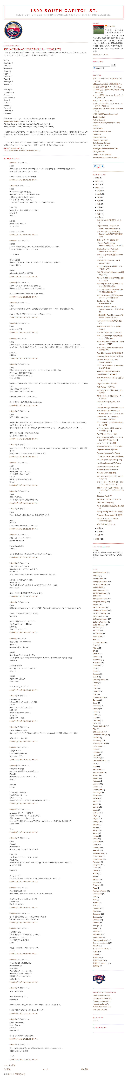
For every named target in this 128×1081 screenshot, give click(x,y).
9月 (98, 201)
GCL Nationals (98, 732)
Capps (95, 683)
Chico (95, 688)
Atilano (95, 648)
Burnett (95, 677)
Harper (95, 755)
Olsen (95, 845)
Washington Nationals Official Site (105, 149)
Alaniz (95, 639)
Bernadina (96, 662)
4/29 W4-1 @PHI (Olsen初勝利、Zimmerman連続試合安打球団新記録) (110, 234)
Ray (94, 876)
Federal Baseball (99, 120)
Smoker (96, 902)
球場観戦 (96, 954)
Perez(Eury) (97, 856)
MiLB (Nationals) (99, 152)
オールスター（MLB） (101, 949)
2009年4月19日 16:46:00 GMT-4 (24, 954)
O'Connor (96, 842)
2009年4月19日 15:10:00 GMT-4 (24, 529)
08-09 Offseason (99, 590)
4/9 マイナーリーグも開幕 (106, 443)
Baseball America (99, 137)
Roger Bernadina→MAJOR (107, 384)
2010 (97, 184)
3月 (98, 528)
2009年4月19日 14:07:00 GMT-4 (24, 333)
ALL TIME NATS (99, 642)
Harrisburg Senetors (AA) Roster (109, 463)
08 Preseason (98, 579)
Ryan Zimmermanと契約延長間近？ (110, 353)
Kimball (95, 778)
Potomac (96, 862)
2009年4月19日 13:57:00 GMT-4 (24, 297)
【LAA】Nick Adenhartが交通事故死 (110, 456)
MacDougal (97, 792)
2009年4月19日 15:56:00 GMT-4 (24, 721)
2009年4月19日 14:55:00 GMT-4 (24, 485)
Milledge (96, 821)
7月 (98, 207)
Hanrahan (96, 752)
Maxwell (96, 807)
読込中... (96, 1021)
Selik (94, 897)
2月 (98, 531)
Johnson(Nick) (98, 772)
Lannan (95, 784)
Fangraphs (97, 134)
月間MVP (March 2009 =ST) (107, 470)
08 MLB (96, 576)
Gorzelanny (97, 741)
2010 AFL (96, 628)
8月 (98, 204)
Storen (95, 911)
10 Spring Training (99, 613)
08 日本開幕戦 (98, 587)
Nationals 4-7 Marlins (11, 121)
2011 (97, 181)
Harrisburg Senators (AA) (102, 998)
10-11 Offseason (99, 616)
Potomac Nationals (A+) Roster (108, 453)
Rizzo (95, 888)
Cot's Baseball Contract (101, 143)
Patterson (96, 848)
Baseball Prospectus (100, 140)
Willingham (97, 934)
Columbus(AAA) (99, 697)
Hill (94, 764)
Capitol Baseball (99, 117)
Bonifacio (96, 665)
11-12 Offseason (99, 625)
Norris (95, 839)
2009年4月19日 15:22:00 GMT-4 (24, 596)
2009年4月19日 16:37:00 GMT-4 (24, 908)
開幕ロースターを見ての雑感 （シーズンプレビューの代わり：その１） (110, 490)
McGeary (96, 813)
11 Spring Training (99, 622)
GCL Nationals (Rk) (100, 1010)
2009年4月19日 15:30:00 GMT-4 (24, 633)
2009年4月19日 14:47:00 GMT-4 (24, 439)
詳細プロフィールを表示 (100, 54)
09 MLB (96, 596)
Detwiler (96, 709)
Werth (95, 928)
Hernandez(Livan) (99, 761)
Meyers (95, 819)
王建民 (95, 952)
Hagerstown (97, 746)
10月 (99, 197)
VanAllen (96, 920)
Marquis (96, 795)
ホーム (45, 1069)
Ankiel (95, 645)
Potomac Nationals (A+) (101, 1001)
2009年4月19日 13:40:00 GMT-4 (24, 180)
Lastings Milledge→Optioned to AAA (110, 408)
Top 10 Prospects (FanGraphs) (108, 371)
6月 (98, 210)
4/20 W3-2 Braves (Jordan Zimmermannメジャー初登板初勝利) (110, 309)
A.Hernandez (98, 636)
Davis (95, 703)
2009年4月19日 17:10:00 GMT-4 (24, 1039)
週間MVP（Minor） (100, 963)
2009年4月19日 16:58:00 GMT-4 (24, 982)
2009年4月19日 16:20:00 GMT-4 (24, 804)
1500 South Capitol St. (64, 11)
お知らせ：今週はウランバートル (109, 332)
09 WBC (96, 605)
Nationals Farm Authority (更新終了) (106, 157)
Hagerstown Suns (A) (101, 1004)
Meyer (95, 816)
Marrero (96, 798)
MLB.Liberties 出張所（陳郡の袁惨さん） (108, 84)
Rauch (95, 873)
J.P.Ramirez (97, 769)
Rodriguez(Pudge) (99, 891)
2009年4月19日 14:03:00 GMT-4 (24, 317)
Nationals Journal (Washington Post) (106, 123)
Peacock (96, 850)
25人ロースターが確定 (105, 503)
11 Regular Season (100, 619)
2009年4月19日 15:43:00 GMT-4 (24, 690)
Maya (95, 810)
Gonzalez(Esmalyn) (100, 735)
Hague (95, 749)
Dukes (95, 714)
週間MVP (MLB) (99, 960)
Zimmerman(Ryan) (100, 940)
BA (94, 651)
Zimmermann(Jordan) (101, 943)
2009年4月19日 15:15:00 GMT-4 (24, 557)
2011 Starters (98, 633)
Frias (95, 729)
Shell (95, 900)
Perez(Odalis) (98, 859)
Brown (95, 671)
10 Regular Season (100, 610)
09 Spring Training (99, 602)
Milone (95, 824)
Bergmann (96, 660)
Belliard (95, 657)
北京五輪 (96, 966)
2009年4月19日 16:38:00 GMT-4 (24, 923)
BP (94, 668)
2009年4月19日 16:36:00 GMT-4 (24, 882)
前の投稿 (84, 1069)
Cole (94, 694)
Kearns (95, 775)
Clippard (96, 691)
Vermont (96, 923)
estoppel (13, 163)
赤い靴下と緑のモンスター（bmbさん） (108, 87)
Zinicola (96, 946)
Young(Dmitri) (98, 937)
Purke (95, 868)
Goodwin (96, 738)
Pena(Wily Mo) (98, 853)
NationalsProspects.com (102, 131)
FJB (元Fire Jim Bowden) (102, 155)
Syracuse (96, 917)
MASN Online (98, 129)
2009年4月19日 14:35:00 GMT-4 (24, 405)
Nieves (95, 836)
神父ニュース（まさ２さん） (103, 100)
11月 (99, 194)
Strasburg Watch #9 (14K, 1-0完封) (110, 356)
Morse (95, 833)
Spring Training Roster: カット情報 (110, 512)
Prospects (96, 865)
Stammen (96, 908)
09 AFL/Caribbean (99, 593)
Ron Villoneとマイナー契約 (107, 434)
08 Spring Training (99, 584)
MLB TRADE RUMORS (101, 146)
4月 (98, 217)
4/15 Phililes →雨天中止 (106, 387)
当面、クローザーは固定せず (108, 240)
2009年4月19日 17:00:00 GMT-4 (24, 1013)
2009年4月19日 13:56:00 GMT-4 (24, 276)
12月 (99, 191)
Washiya (96, 926)
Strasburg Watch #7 (104, 496)
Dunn (95, 717)
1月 (98, 535)
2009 (97, 188)
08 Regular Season (100, 582)
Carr (94, 686)
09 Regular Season (17, 150)
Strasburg (96, 914)
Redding (96, 879)
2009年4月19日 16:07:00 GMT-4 (24, 742)
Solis (94, 905)
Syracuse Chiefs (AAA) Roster (108, 466)
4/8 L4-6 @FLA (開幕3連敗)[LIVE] (109, 460)
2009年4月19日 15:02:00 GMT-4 (24, 503)
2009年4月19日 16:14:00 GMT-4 (24, 759)
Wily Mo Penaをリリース (106, 524)
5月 (98, 214)
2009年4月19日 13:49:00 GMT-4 (24, 235)
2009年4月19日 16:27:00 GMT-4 (24, 832)
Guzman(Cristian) (99, 743)
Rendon (96, 882)
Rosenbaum (97, 894)
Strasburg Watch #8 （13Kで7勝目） (110, 446)
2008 (97, 539)
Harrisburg (97, 758)
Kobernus (96, 781)
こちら (95, 550)
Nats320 (96, 126)
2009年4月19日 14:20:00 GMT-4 (24, 358)
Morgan (95, 830)
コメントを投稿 (9, 1065)
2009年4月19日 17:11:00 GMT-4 (24, 1059)
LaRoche (96, 787)
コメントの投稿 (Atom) (16, 1074)
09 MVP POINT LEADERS (107, 374)
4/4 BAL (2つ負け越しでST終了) (109, 499)
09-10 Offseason (99, 607)
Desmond (96, 706)
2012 (97, 178)
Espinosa (96, 720)
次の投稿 (7, 1069)
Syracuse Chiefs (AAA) (101, 995)
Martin (95, 801)
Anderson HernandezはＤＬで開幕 (110, 515)
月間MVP (96, 957)
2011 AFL (96, 631)
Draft (94, 712)
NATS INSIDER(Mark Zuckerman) (105, 114)
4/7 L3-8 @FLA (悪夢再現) (106, 473)
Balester (96, 654)
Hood (95, 767)
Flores (95, 723)
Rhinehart (96, 885)
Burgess (96, 674)
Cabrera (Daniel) (33, 150)
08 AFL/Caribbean (99, 573)
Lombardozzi (97, 790)
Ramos (95, 871)
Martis (95, 804)
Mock (95, 827)
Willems (96, 931)
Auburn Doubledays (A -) (102, 1007)
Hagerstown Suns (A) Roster (107, 450)
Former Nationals (99, 726)
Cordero (96, 700)
